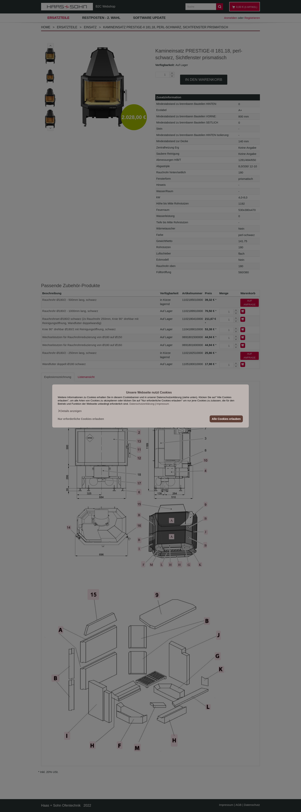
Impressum (162, 403)
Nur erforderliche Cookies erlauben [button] (81, 418)
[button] (70, 411)
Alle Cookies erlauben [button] (226, 418)
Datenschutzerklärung (141, 403)
